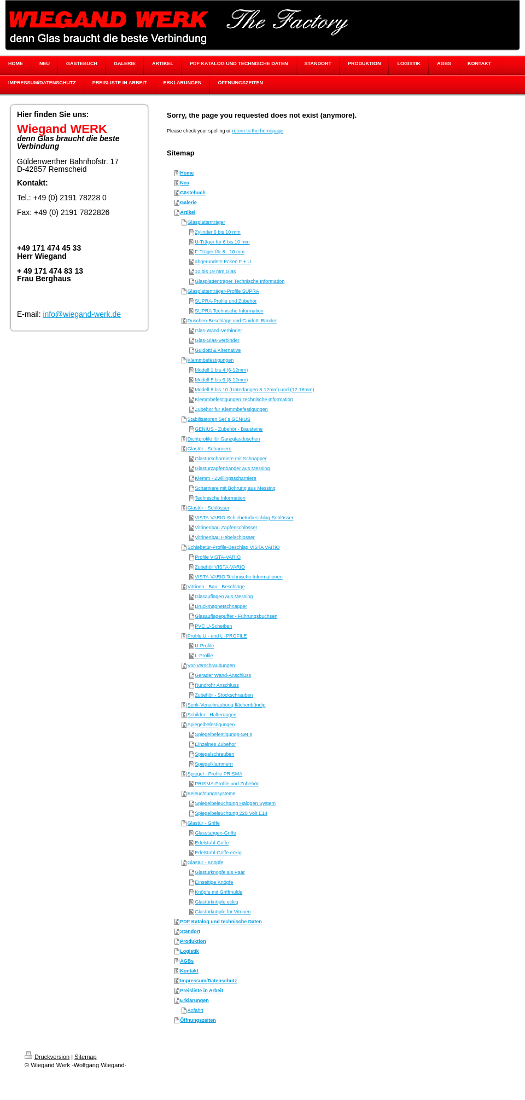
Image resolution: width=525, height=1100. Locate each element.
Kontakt (189, 971)
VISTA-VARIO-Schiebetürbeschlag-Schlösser (244, 517)
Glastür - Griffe (204, 823)
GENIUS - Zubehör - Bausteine (228, 429)
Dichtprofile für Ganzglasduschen (224, 439)
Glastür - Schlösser (209, 508)
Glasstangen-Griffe (215, 833)
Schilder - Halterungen (212, 714)
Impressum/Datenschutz (208, 980)
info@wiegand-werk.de (82, 314)
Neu (184, 183)
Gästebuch (193, 192)
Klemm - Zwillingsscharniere (225, 478)
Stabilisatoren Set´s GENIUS (219, 419)
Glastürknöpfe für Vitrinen (222, 911)
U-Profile (204, 646)
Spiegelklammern (214, 764)
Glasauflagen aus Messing (224, 596)
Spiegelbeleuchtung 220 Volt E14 (231, 813)
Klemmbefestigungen (211, 360)
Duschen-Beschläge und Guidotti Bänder (232, 320)
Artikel (187, 212)
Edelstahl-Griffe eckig (218, 852)
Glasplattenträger (206, 222)
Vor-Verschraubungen (211, 665)
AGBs (187, 961)
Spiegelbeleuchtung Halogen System (235, 803)
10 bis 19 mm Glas (215, 271)
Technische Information (220, 498)
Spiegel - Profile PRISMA (215, 774)
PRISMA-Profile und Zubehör (227, 783)
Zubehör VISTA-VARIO (220, 567)
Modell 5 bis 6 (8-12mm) (221, 380)
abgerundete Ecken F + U (223, 261)
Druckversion (47, 1056)
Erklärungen (194, 1000)
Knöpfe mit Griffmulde (218, 892)
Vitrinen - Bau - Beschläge (216, 586)
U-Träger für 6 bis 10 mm (222, 242)
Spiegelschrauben (214, 754)
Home (187, 173)
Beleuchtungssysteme (212, 793)
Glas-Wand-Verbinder (218, 330)
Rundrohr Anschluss (217, 685)
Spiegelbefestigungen (211, 724)
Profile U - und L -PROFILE (217, 636)
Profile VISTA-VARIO (218, 557)
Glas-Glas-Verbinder (217, 340)
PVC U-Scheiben (213, 626)
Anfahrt (195, 1010)
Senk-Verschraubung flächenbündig (227, 705)
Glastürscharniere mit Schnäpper (231, 458)
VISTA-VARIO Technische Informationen (239, 577)
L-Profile (204, 655)
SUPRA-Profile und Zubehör (225, 301)
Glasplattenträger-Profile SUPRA (223, 291)
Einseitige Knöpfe (214, 882)
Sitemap (85, 1056)
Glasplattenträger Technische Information (239, 281)
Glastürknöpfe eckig (216, 902)
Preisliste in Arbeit (201, 990)
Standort (190, 931)
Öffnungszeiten (198, 1020)
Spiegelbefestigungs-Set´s (223, 734)
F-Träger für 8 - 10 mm (219, 251)
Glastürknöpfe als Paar (220, 872)
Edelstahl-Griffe (212, 843)
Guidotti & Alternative (218, 350)
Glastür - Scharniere (210, 448)
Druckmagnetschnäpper (221, 606)
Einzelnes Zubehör (215, 744)
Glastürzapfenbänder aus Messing (232, 468)
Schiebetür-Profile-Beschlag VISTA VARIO (234, 547)
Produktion (193, 941)
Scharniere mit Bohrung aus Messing (235, 488)
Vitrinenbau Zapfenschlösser (226, 527)
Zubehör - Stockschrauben (224, 695)
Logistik (189, 951)
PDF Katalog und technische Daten (221, 921)
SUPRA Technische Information (229, 311)
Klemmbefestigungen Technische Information (244, 399)
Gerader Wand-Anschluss (223, 675)
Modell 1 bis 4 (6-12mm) (221, 370)
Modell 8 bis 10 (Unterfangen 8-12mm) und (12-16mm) (254, 389)
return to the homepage (258, 131)
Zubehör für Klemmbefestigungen (231, 409)
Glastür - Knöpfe (206, 862)
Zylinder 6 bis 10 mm (218, 232)
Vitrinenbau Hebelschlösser (224, 537)
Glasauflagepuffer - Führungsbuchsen (236, 616)
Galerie (188, 202)
